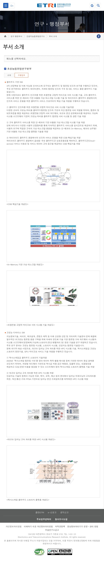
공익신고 (64, 515)
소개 (9, 78)
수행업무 (21, 78)
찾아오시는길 (61, 522)
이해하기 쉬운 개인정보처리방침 (38, 529)
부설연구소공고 (52, 533)
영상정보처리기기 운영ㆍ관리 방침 (82, 529)
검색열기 (98, 5)
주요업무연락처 (43, 522)
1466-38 (72, 537)
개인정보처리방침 (14, 529)
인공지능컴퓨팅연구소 (35, 39)
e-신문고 (52, 515)
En (12, 5)
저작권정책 (60, 529)
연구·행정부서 (16, 39)
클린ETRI (39, 515)
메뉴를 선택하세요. (16, 61)
